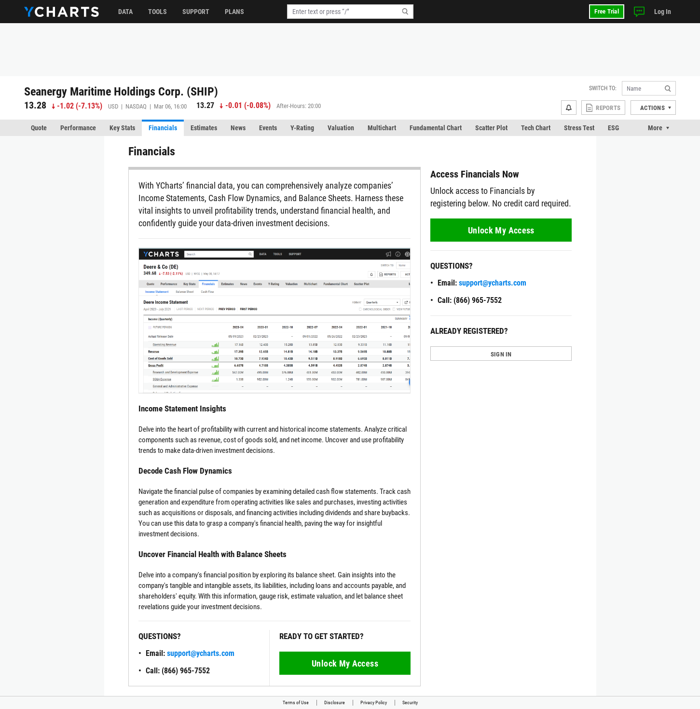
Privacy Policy (373, 702)
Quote (39, 128)
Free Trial (606, 11)
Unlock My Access (345, 663)
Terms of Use (296, 702)
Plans (234, 11)
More (655, 128)
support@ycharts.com (200, 653)
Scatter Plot (491, 128)
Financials (163, 128)
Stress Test (579, 128)
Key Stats (122, 128)
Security (410, 702)
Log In (662, 11)
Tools (157, 11)
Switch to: (603, 88)
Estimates (204, 128)
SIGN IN (501, 354)
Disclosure (334, 702)
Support (195, 11)
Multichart (382, 128)
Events (268, 128)
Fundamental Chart (436, 128)
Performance (78, 128)
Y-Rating (302, 128)
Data (125, 11)
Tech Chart (535, 128)
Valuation (341, 128)
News (238, 128)
